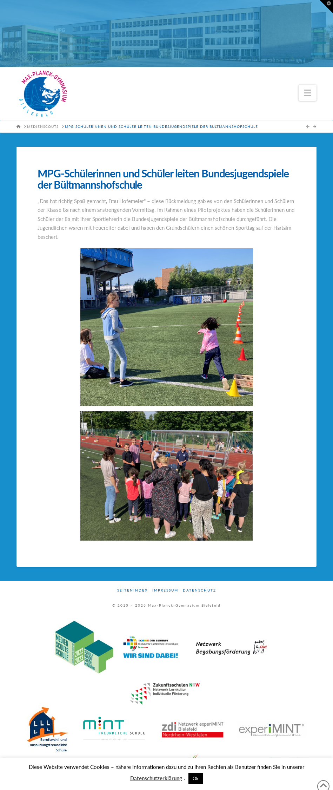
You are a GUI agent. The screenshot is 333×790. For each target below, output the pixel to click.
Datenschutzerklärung (156, 778)
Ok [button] (196, 778)
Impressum (165, 590)
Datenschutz (199, 590)
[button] (308, 93)
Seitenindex (132, 590)
